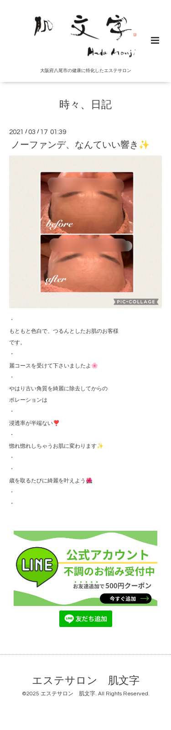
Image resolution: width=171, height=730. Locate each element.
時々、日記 (85, 105)
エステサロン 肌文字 (86, 681)
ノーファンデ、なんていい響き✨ (80, 145)
